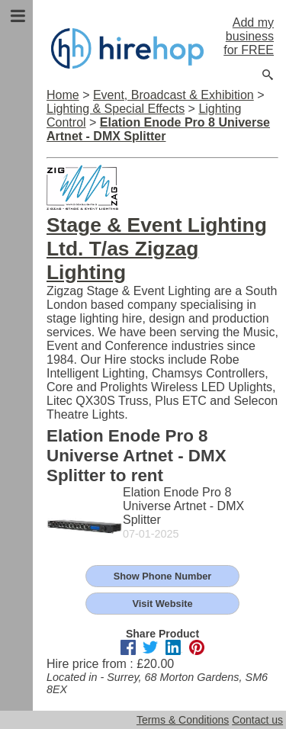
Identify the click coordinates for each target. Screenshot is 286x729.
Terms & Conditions (183, 720)
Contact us (257, 720)
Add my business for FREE (248, 36)
